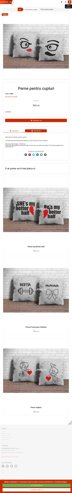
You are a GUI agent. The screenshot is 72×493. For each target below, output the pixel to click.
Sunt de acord (36, 485)
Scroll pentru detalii (11, 97)
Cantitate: (8, 112)
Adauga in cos (36, 120)
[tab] (14, 130)
